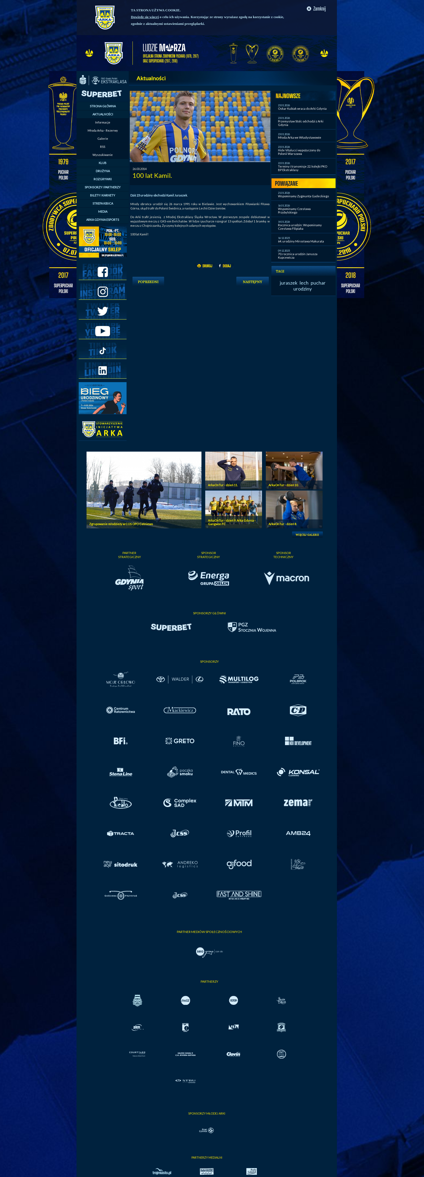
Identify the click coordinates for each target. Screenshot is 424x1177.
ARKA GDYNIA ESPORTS (102, 219)
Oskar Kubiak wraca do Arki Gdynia (302, 108)
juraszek (288, 283)
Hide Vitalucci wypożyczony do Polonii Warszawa (299, 151)
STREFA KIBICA (102, 203)
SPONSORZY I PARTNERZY (103, 187)
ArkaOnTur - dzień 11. (223, 485)
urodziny (302, 289)
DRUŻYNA (103, 171)
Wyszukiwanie (102, 154)
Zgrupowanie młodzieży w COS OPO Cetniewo (121, 524)
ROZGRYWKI (103, 179)
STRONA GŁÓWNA (103, 106)
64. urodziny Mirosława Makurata (301, 241)
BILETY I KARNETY (102, 195)
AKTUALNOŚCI (102, 114)
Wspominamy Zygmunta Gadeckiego (303, 196)
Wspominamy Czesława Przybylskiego (294, 210)
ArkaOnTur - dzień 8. (283, 524)
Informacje (102, 122)
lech (304, 283)
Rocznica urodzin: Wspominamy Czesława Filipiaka (300, 226)
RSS (102, 146)
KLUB (103, 163)
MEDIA (102, 211)
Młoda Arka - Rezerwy (103, 130)
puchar (318, 283)
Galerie (102, 138)
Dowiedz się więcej (145, 17)
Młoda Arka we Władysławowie (299, 137)
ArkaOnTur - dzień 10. (283, 485)
